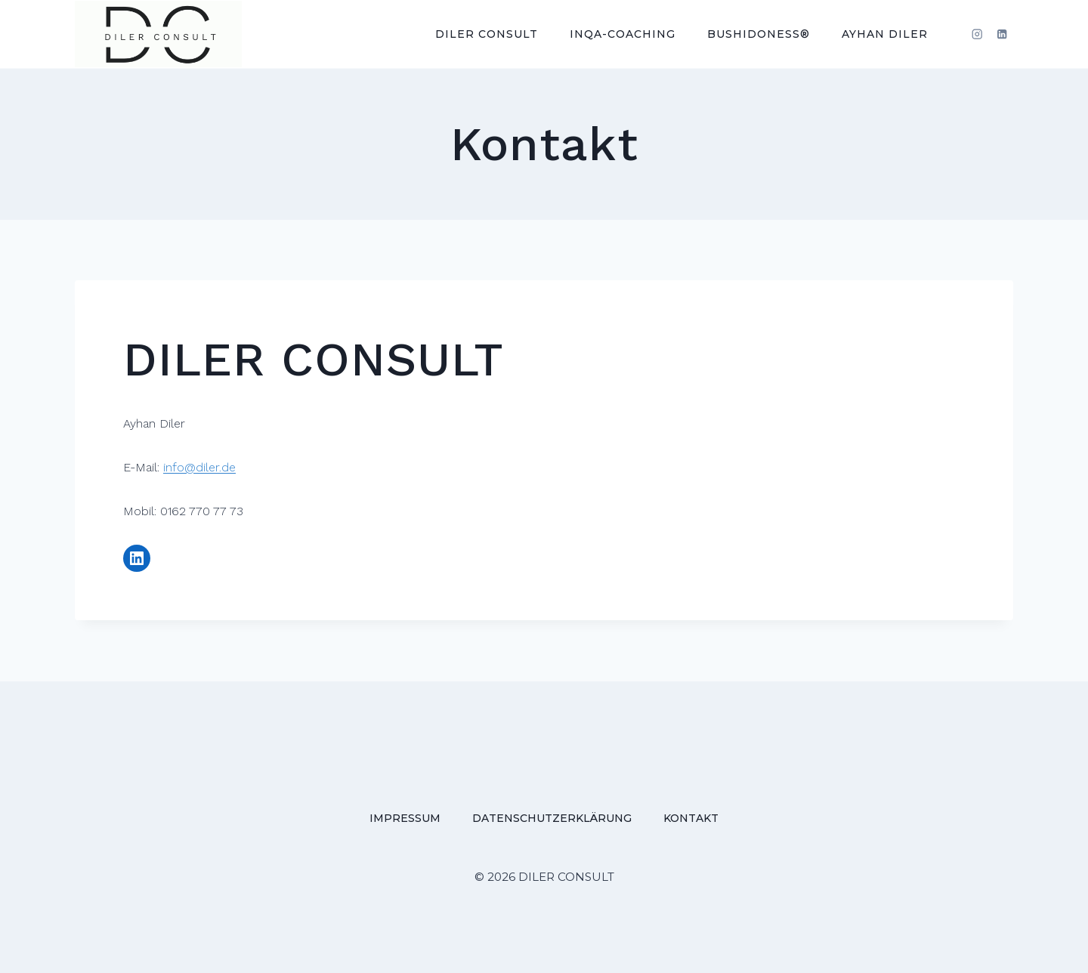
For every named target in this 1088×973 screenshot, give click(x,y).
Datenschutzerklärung (552, 818)
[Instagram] (977, 34)
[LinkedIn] (1002, 34)
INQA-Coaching (622, 34)
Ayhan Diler (885, 34)
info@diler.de (199, 467)
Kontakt (691, 818)
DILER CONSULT (486, 34)
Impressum (404, 818)
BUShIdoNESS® (758, 34)
